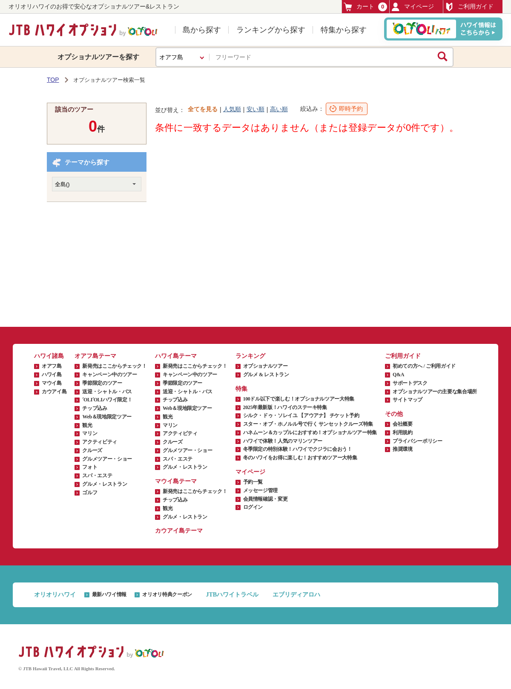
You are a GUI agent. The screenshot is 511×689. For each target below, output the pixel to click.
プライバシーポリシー (417, 441)
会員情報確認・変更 (265, 499)
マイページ (412, 7)
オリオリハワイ (55, 594)
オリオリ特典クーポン (167, 594)
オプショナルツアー (265, 366)
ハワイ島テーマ (176, 356)
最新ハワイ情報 (109, 594)
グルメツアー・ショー (107, 459)
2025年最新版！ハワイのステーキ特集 (285, 407)
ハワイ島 (52, 375)
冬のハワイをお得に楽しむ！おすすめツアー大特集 (300, 458)
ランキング (250, 356)
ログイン (253, 507)
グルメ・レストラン (104, 484)
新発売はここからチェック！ (114, 366)
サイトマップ (407, 400)
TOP (53, 79)
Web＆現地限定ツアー (106, 417)
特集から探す (344, 30)
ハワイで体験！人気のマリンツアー (282, 441)
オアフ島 (52, 366)
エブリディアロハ (296, 594)
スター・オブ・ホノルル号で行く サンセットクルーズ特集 (308, 424)
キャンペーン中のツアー (109, 375)
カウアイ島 (54, 392)
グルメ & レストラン (266, 375)
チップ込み (94, 408)
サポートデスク (410, 383)
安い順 (255, 109)
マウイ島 (52, 383)
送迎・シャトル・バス (107, 392)
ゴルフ (89, 493)
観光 (87, 425)
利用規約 (403, 432)
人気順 (232, 109)
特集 (241, 389)
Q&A (398, 375)
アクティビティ (99, 442)
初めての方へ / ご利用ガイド (424, 366)
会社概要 (403, 424)
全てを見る (203, 109)
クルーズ (92, 450)
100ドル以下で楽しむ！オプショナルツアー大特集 (298, 399)
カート (365, 6)
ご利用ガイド (469, 7)
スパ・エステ (97, 476)
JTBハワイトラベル (232, 594)
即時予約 (351, 108)
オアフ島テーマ (95, 356)
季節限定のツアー (102, 383)
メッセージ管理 (260, 490)
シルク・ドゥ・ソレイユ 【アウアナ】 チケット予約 (301, 415)
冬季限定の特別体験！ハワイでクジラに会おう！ (297, 449)
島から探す (202, 30)
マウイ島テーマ (176, 481)
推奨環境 (403, 449)
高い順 (279, 109)
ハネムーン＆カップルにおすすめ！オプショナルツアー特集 (310, 432)
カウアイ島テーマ (179, 531)
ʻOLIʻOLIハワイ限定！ (107, 400)
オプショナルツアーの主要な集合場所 (435, 392)
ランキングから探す (270, 30)
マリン (89, 433)
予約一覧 (253, 482)
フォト (89, 467)
